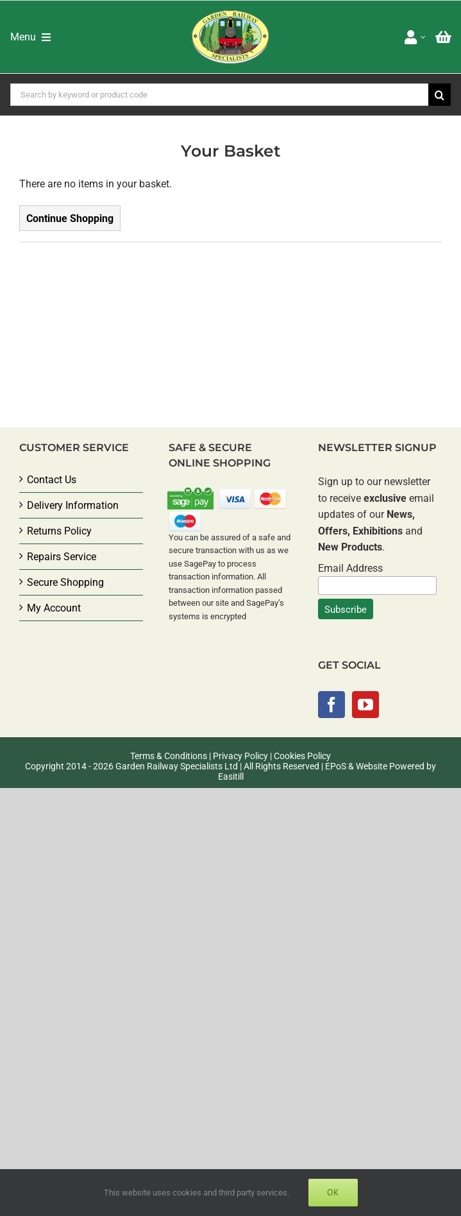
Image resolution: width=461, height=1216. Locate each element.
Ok (333, 1192)
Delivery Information (73, 505)
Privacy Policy (240, 756)
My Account (54, 608)
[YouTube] (365, 704)
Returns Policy (59, 531)
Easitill (231, 776)
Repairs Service (61, 557)
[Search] (439, 94)
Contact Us (51, 480)
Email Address (350, 568)
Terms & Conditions (168, 756)
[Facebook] (331, 704)
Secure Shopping (65, 582)
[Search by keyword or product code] (219, 94)
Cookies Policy (302, 756)
